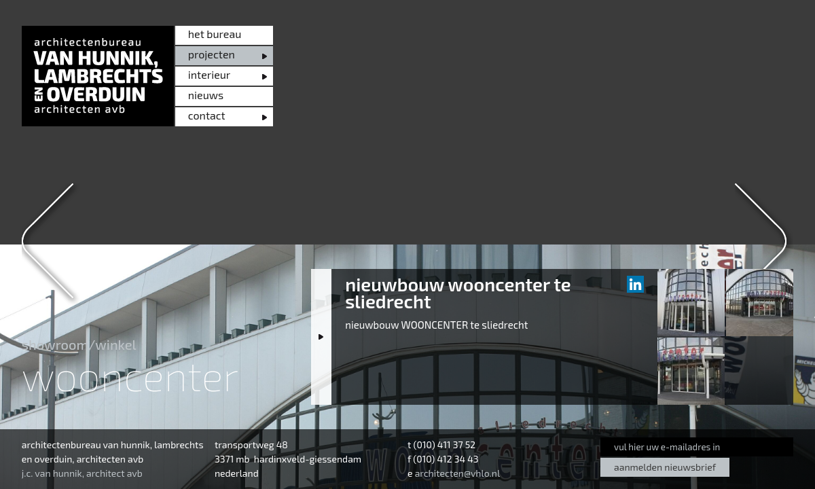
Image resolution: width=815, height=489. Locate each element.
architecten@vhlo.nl (457, 473)
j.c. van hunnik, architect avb (82, 473)
